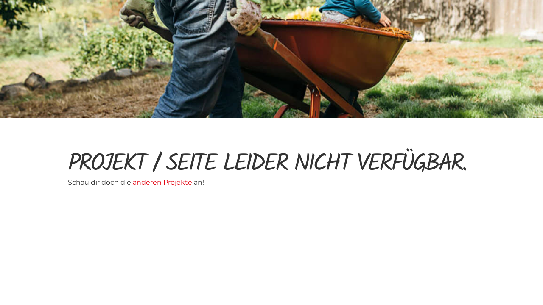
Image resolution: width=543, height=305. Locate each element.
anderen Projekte (163, 182)
